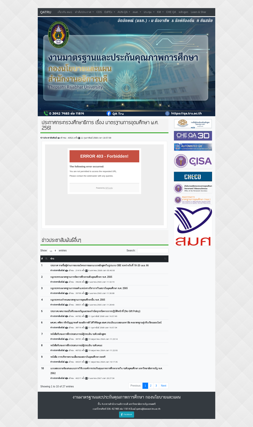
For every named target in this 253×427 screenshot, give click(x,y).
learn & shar (198, 12)
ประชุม (148, 12)
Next (163, 385)
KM (159, 12)
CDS (99, 12)
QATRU (45, 12)
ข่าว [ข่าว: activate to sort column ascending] (52, 259)
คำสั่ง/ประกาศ (83, 12)
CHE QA (171, 12)
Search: (147, 250)
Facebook (126, 414)
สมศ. (136, 12)
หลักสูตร (183, 12)
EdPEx (108, 12)
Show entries (53, 250)
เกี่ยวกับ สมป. (65, 12)
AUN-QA (123, 12)
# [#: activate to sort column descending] (42, 259)
